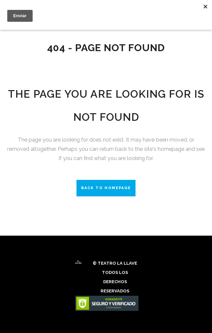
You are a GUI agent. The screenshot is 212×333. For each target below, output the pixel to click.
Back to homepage (106, 188)
